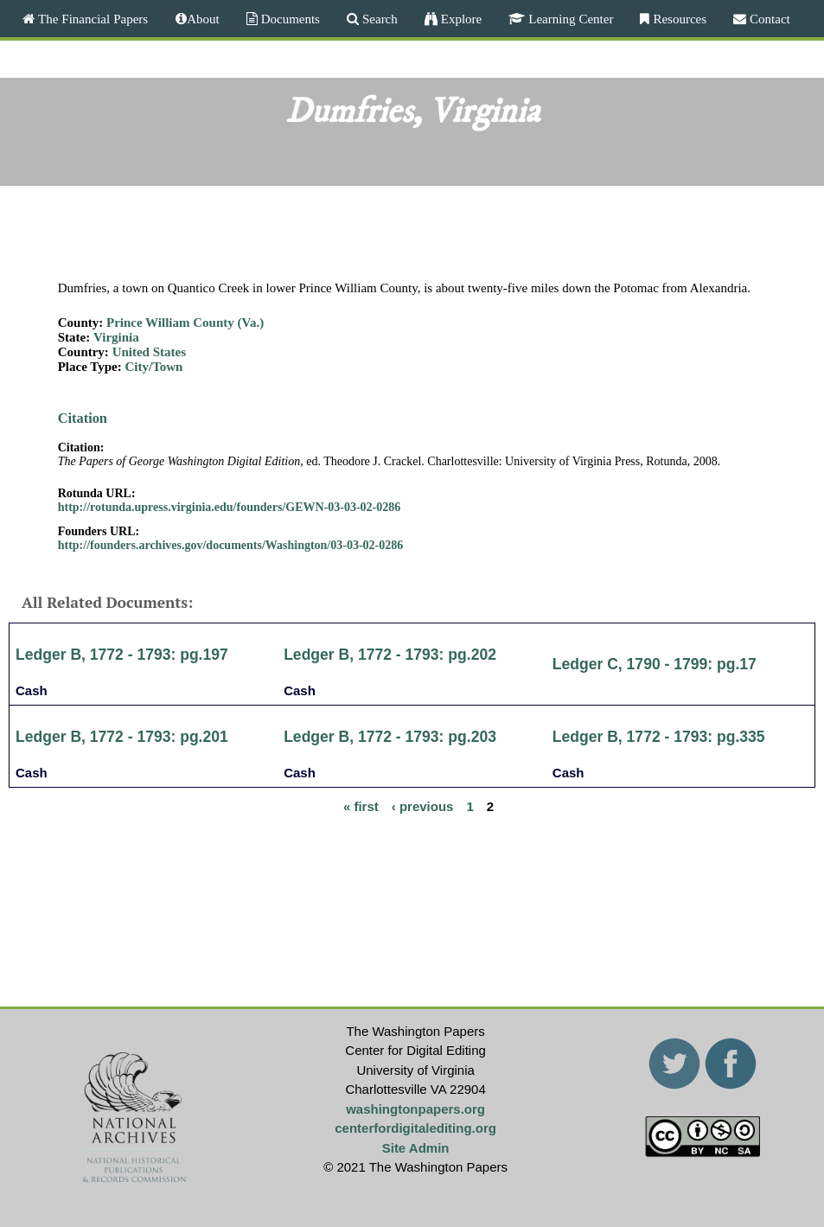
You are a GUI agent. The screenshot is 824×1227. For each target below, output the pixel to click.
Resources (677, 18)
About (203, 18)
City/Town (153, 367)
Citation (82, 418)
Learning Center (569, 18)
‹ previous (423, 805)
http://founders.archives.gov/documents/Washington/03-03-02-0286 (231, 545)
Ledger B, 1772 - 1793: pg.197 (122, 654)
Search (378, 18)
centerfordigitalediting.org (415, 1128)
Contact (768, 18)
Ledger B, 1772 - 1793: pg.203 (390, 736)
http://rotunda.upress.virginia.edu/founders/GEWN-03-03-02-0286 (229, 507)
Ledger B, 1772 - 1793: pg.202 (390, 654)
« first (361, 805)
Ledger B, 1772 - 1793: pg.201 (122, 736)
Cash (32, 690)
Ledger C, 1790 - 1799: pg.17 (655, 664)
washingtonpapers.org (415, 1109)
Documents (289, 18)
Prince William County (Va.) (185, 322)
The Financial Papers (91, 18)
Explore (460, 18)
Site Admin (416, 1148)
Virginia (116, 337)
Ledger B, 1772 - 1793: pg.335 (659, 736)
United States (149, 352)
